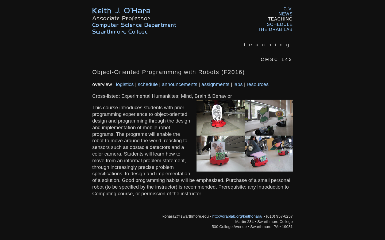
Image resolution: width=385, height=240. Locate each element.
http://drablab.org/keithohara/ (237, 216)
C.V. (288, 9)
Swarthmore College (120, 31)
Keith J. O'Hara (121, 10)
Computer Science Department (134, 25)
